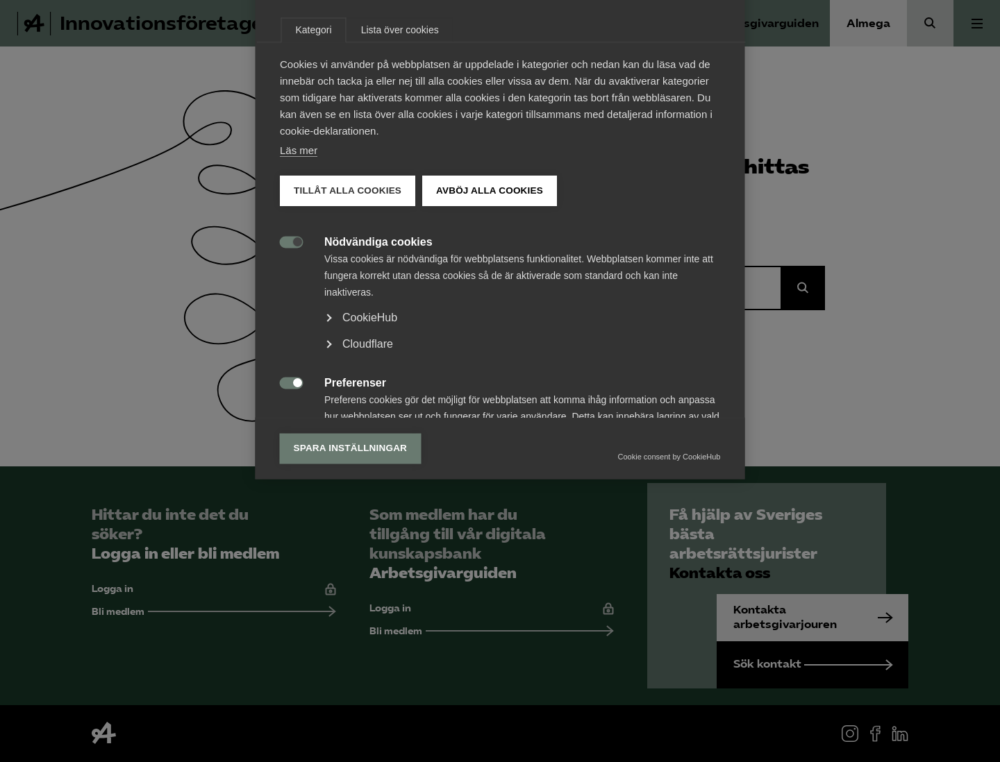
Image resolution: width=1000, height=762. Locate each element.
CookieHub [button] (369, 478)
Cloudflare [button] (367, 505)
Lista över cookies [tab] (400, 190)
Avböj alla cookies (489, 351)
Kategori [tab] (314, 190)
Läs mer (298, 311)
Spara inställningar (351, 609)
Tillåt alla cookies (347, 351)
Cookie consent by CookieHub (669, 617)
